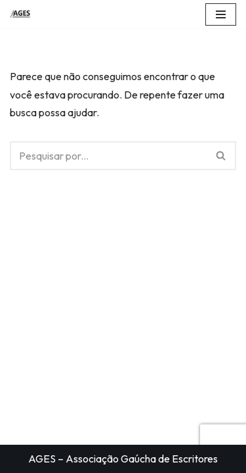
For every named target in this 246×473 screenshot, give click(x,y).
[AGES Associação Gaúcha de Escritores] (23, 14)
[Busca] (108, 155)
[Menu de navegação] (220, 14)
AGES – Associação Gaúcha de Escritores (123, 458)
